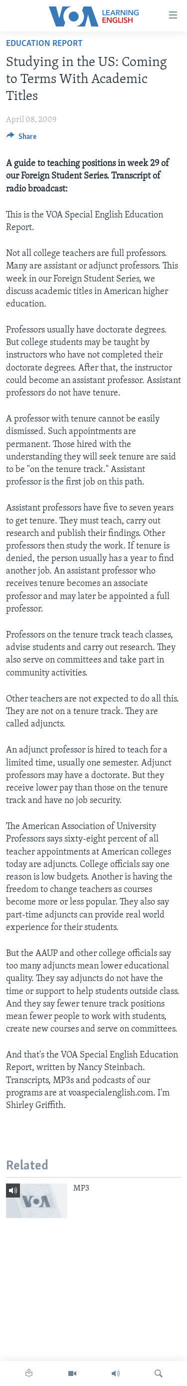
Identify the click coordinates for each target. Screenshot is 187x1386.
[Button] (21, 139)
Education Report (44, 43)
